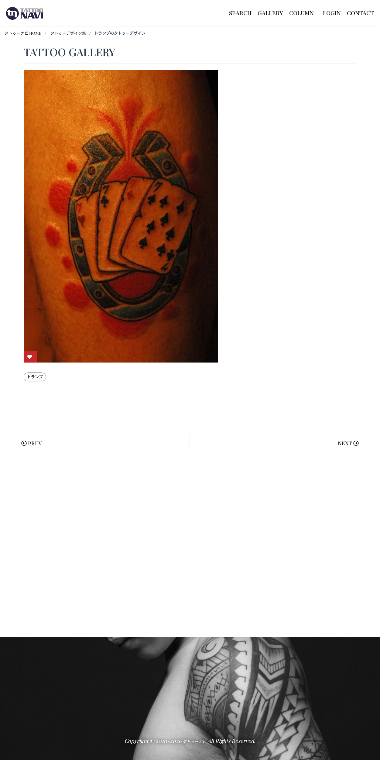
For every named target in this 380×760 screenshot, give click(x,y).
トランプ (35, 376)
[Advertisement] (190, 544)
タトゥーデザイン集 (68, 33)
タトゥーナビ (194, 741)
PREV (35, 442)
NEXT (345, 442)
